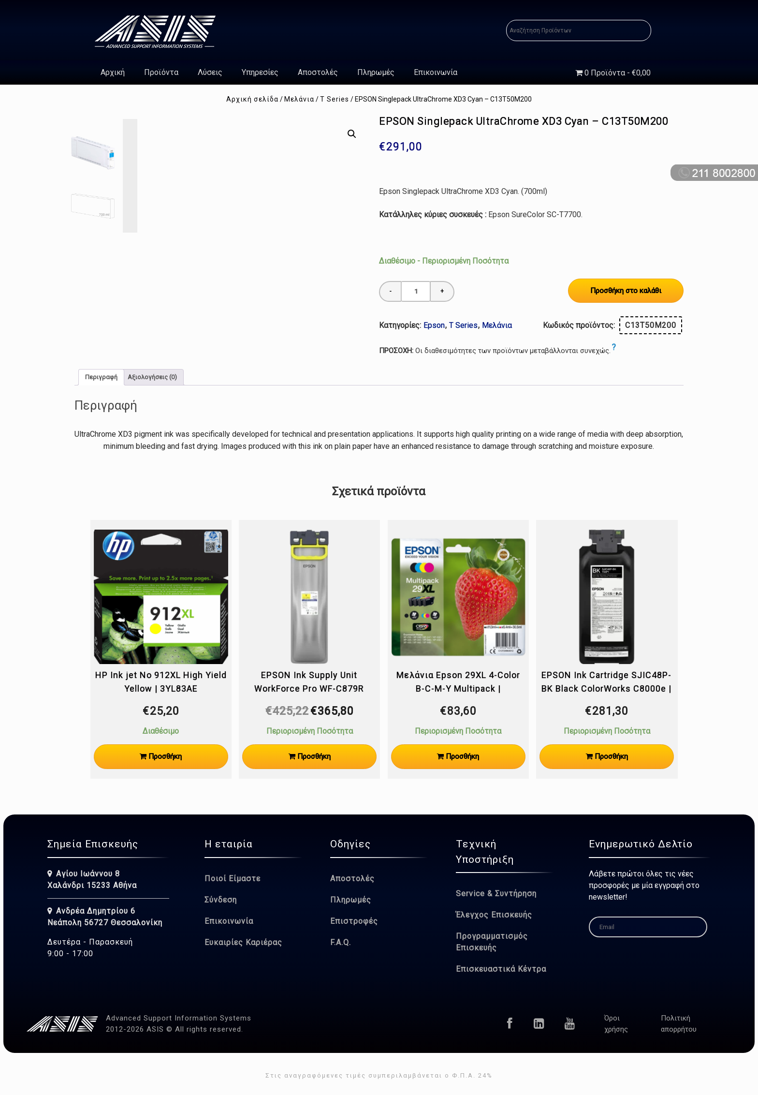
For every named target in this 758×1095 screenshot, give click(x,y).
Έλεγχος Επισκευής (494, 914)
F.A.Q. (340, 942)
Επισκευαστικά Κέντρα (501, 969)
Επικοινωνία (435, 72)
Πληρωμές (375, 72)
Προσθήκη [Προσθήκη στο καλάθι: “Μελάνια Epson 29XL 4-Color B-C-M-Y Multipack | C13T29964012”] (462, 756)
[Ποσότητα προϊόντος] (415, 291)
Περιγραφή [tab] (101, 377)
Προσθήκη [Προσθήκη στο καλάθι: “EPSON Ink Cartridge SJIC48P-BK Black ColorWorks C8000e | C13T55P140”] (611, 756)
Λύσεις (210, 72)
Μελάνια (299, 99)
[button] (352, 134)
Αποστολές (318, 72)
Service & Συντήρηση (496, 893)
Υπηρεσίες (260, 72)
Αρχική (113, 72)
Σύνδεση (220, 899)
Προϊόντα (161, 72)
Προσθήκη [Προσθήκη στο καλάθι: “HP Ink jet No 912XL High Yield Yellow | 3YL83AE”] (165, 756)
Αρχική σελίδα (252, 99)
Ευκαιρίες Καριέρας (243, 942)
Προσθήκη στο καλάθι (625, 290)
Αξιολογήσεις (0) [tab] (152, 377)
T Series (334, 99)
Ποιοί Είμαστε (232, 878)
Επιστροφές (354, 921)
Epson (434, 325)
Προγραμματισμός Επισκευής (492, 942)
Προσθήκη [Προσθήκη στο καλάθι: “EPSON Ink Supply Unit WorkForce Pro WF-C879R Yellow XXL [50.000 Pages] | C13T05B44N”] (314, 756)
